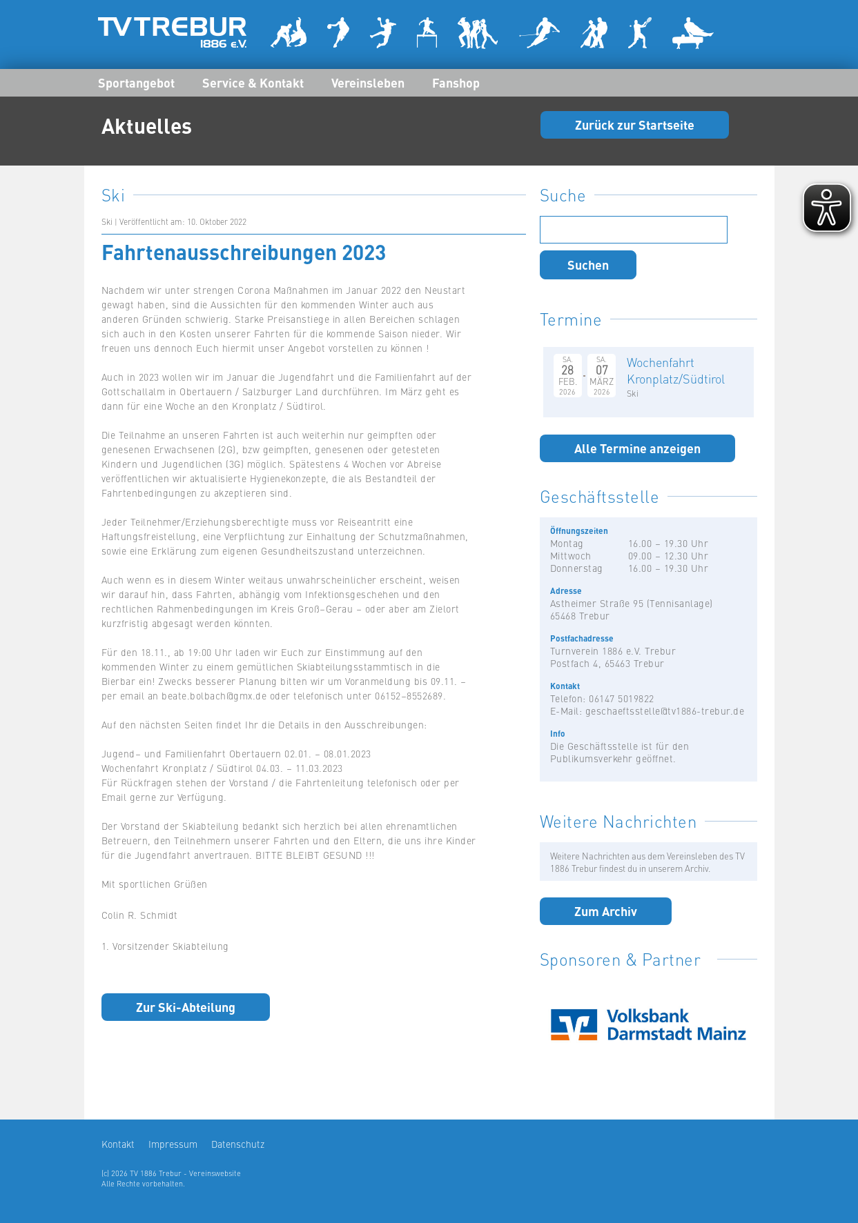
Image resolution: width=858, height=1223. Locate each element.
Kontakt (118, 1144)
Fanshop (456, 82)
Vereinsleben (367, 82)
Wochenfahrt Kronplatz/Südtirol (676, 370)
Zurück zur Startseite (634, 124)
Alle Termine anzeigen (637, 448)
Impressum (172, 1144)
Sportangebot (136, 82)
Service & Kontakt (253, 82)
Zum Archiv (605, 910)
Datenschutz (237, 1144)
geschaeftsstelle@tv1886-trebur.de (665, 710)
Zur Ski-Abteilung (185, 1006)
